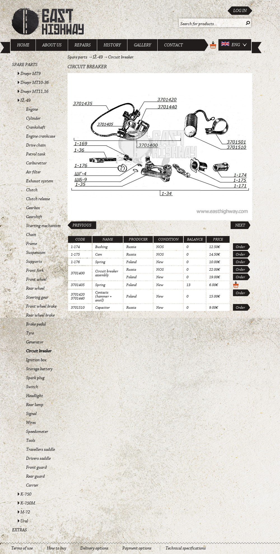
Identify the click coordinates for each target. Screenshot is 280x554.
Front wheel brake (41, 306)
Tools (30, 440)
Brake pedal (36, 324)
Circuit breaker (39, 350)
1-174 (75, 247)
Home (23, 45)
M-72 (25, 512)
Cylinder (33, 118)
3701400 (78, 273)
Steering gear (37, 297)
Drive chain (36, 145)
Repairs (82, 45)
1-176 (75, 262)
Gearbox (33, 207)
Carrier (32, 485)
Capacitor (102, 307)
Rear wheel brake (40, 315)
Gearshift (34, 216)
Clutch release (38, 198)
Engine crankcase (40, 136)
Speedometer (37, 431)
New (159, 262)
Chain (31, 234)
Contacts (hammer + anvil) (103, 296)
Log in (240, 10)
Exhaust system (39, 180)
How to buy (56, 548)
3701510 (78, 307)
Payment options (136, 548)
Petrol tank (35, 154)
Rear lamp (34, 404)
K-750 (25, 494)
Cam (98, 254)
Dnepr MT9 (30, 73)
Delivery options (94, 548)
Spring (100, 262)
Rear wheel (35, 288)
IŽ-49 (25, 100)
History (112, 45)
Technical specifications (185, 548)
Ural (24, 521)
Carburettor (36, 163)
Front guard (36, 467)
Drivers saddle (38, 458)
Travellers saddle (40, 449)
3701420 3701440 (78, 296)
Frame (31, 243)
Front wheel (36, 279)
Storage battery (39, 368)
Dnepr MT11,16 (34, 91)
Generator (34, 342)
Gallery (142, 45)
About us (52, 45)
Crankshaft (35, 127)
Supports (34, 261)
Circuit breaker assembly (106, 273)
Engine (32, 109)
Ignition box (36, 359)
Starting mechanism (43, 225)
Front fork (35, 270)
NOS (160, 247)
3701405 (78, 285)
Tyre (30, 333)
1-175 (75, 254)
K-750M (27, 503)
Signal (31, 413)
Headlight (34, 395)
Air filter (33, 172)
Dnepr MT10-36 (34, 82)
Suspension (35, 252)
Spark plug (35, 377)
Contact (173, 45)
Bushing (101, 247)
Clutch (32, 189)
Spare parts (25, 64)
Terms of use (22, 548)
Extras (19, 529)
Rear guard (35, 476)
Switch (32, 386)
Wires (31, 422)
